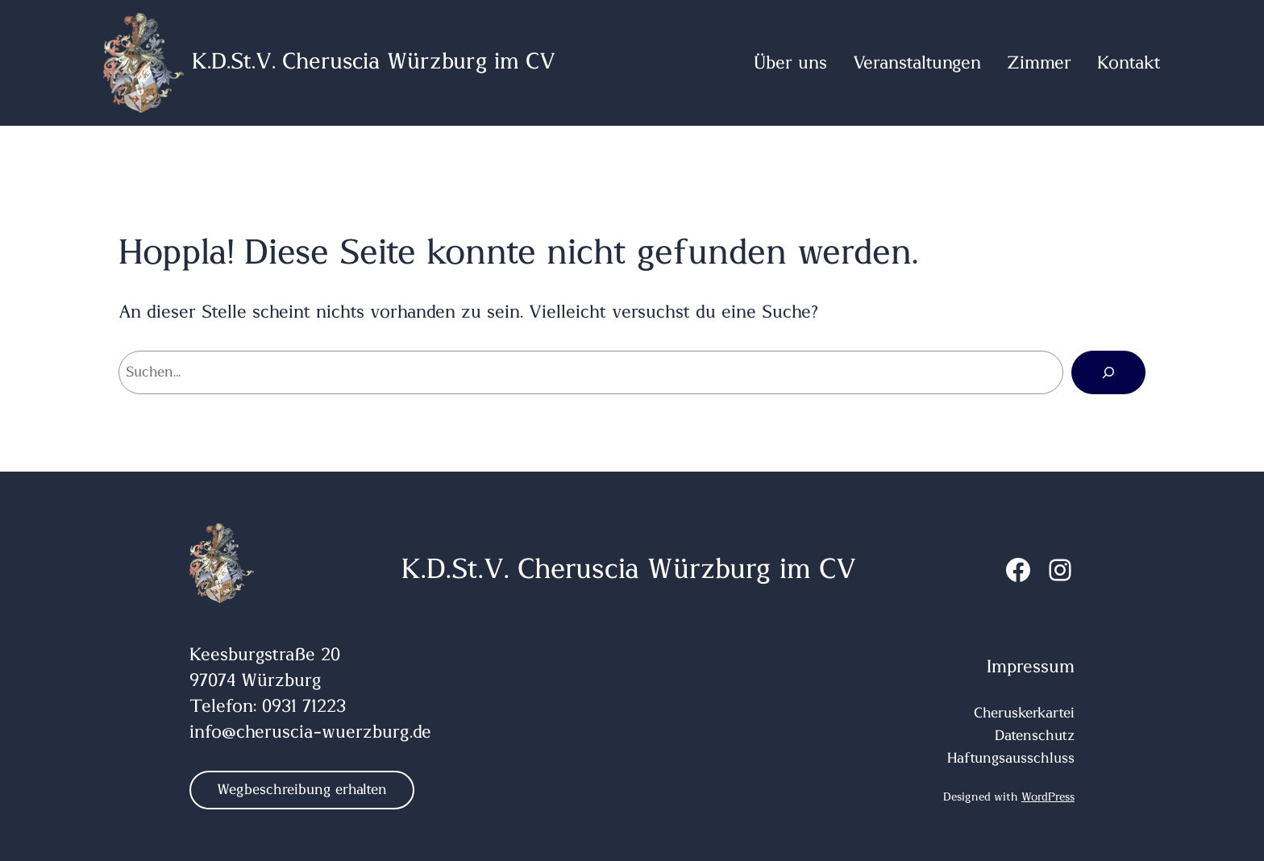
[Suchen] (1108, 372)
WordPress (1048, 797)
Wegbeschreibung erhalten (302, 790)
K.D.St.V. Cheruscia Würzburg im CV (373, 62)
